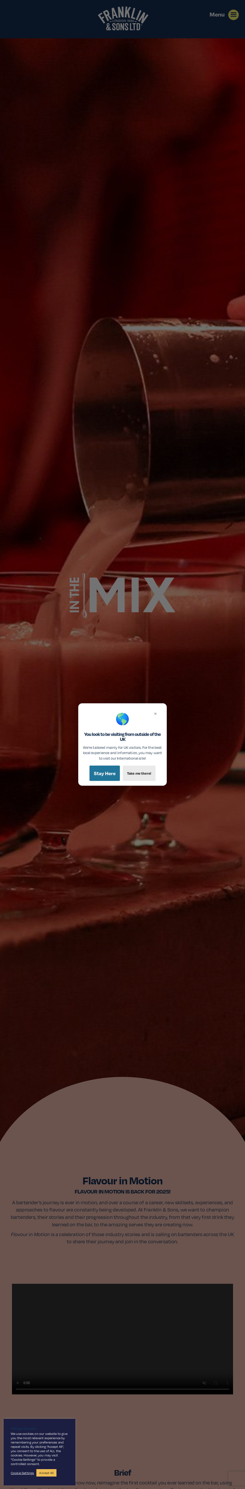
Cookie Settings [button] (22, 1473)
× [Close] (155, 713)
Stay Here (105, 773)
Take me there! (139, 773)
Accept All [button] (46, 1473)
